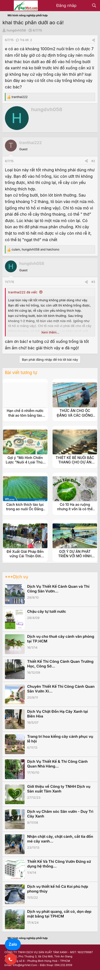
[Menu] (7, 6)
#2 (93, 161)
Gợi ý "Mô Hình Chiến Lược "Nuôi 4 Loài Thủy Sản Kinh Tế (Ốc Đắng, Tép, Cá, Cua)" (25, 464)
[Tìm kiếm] (94, 5)
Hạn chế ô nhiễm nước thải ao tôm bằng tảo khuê (25, 415)
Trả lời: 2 (24, 40)
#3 (93, 282)
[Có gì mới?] (84, 5)
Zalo (13, 944)
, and (35, 249)
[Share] (93, 40)
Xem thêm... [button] (50, 332)
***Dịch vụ (16, 576)
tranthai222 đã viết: (23, 292)
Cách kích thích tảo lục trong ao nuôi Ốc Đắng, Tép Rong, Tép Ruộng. (25, 508)
